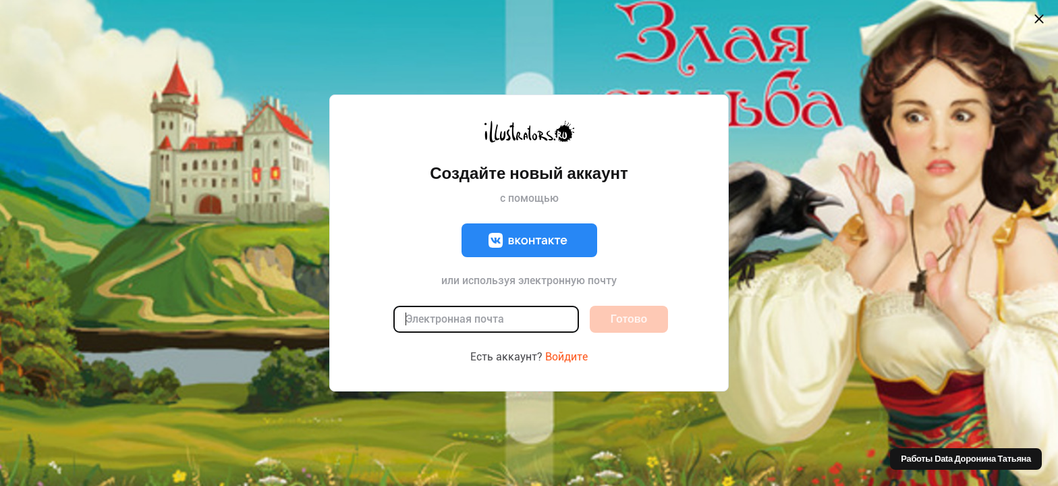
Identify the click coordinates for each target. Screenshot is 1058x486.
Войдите (566, 356)
